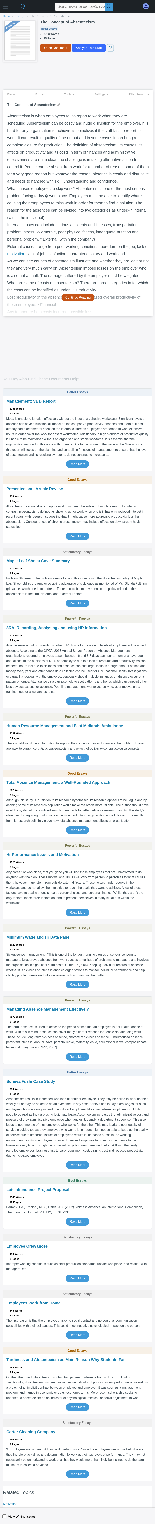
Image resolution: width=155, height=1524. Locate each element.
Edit (39, 94)
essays (21, 16)
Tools (69, 94)
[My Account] (147, 6)
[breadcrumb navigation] (77, 16)
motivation (16, 254)
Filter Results (139, 94)
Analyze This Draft (89, 48)
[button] (5, 5)
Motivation (10, 1504)
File (11, 94)
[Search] (109, 7)
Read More (77, 464)
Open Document (55, 48)
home (7, 16)
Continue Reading (78, 297)
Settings (101, 94)
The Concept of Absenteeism (51, 16)
